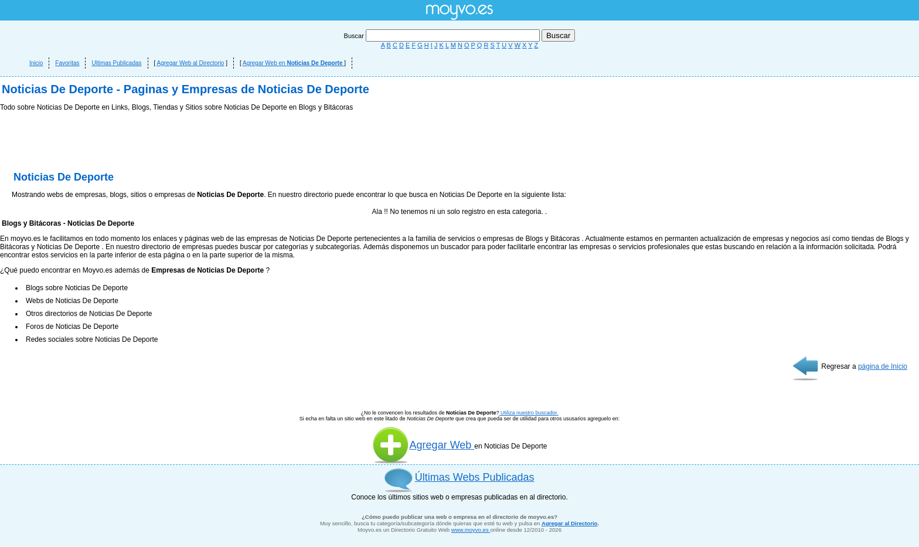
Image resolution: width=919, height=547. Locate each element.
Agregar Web (423, 445)
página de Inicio (882, 366)
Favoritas (67, 63)
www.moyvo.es (471, 529)
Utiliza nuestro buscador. (529, 413)
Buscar (443, 35)
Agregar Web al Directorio (190, 63)
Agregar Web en (293, 63)
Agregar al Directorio (569, 523)
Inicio (36, 63)
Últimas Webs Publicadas (475, 477)
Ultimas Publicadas (116, 63)
